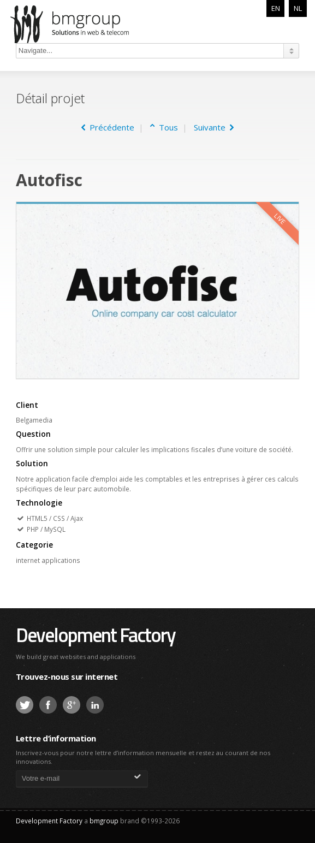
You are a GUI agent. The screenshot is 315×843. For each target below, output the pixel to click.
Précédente (107, 127)
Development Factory (95, 635)
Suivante (214, 127)
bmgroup (83, 24)
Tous (166, 127)
